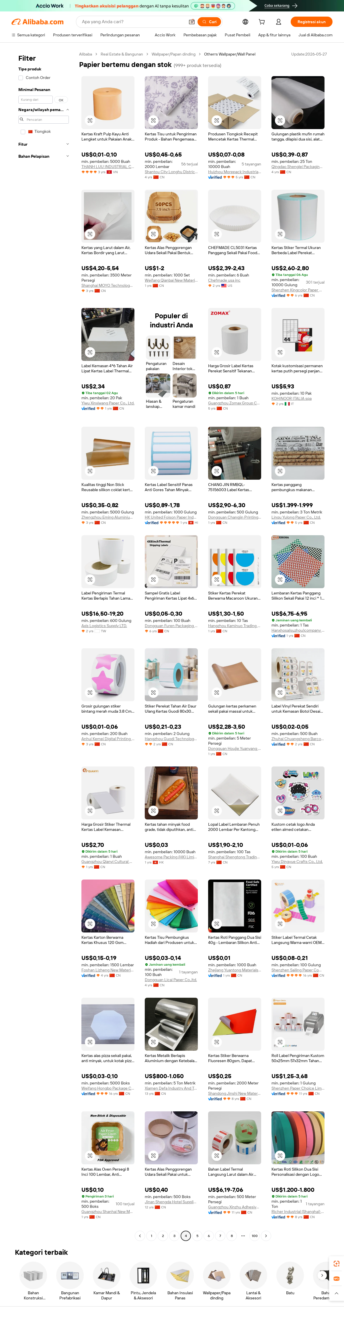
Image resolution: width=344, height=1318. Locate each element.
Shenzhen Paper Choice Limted (298, 1088)
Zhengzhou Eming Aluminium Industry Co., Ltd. (107, 517)
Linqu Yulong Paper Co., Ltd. (296, 517)
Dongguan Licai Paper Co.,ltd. (171, 979)
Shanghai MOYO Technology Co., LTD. (107, 285)
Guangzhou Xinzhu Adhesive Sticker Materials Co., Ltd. (234, 1207)
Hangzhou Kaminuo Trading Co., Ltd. (234, 625)
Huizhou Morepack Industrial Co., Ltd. (234, 171)
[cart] (263, 22)
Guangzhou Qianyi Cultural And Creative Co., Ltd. (107, 861)
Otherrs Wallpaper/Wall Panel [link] (229, 54)
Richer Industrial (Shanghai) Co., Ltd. (298, 1211)
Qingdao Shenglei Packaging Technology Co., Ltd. (298, 166)
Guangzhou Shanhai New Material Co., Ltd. (107, 1211)
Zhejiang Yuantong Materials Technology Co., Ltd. (234, 970)
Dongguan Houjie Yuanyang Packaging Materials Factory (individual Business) (234, 748)
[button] (191, 21)
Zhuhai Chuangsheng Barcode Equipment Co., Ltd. (298, 738)
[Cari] (209, 21)
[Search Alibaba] (133, 22)
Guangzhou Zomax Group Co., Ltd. (234, 403)
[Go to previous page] (140, 1236)
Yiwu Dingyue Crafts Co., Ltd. (297, 861)
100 (255, 1236)
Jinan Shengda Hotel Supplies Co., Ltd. (171, 1202)
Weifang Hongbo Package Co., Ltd (107, 1088)
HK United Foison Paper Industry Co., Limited (171, 517)
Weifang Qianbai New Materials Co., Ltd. (171, 280)
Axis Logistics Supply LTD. (104, 625)
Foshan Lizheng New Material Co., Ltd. (107, 970)
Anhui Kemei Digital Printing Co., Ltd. (107, 738)
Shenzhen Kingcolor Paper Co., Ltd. (298, 290)
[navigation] (43, 645)
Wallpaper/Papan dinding (174, 54)
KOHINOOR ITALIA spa (291, 398)
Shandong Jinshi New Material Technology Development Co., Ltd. (234, 1093)
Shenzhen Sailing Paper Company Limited (298, 970)
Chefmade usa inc (224, 280)
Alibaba (85, 54)
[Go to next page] (266, 1236)
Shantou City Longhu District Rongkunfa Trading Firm (171, 171)
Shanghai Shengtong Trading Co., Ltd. (234, 857)
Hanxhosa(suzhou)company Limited (298, 630)
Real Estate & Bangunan (122, 54)
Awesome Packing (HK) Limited (171, 857)
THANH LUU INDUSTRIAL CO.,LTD (107, 166)
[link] (336, 1263)
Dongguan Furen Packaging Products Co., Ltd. (171, 625)
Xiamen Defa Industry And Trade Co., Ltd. (171, 1088)
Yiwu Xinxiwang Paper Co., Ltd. (107, 403)
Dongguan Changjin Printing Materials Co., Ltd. (234, 517)
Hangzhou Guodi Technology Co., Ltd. (171, 738)
